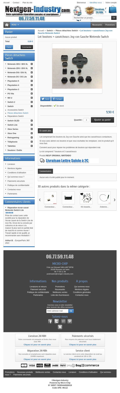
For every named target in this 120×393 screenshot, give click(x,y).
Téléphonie (12, 142)
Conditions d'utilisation (17, 173)
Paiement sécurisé (38, 289)
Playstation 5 (13, 81)
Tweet (45, 99)
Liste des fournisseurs (60, 295)
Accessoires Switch (16, 110)
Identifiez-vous (96, 3)
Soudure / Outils (15, 150)
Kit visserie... (86, 207)
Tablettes (12, 146)
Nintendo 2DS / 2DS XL (18, 68)
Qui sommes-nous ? (16, 177)
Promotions (110, 24)
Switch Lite (12, 125)
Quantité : (78, 120)
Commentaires (45, 171)
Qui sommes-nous (81, 287)
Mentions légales (15, 168)
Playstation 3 (13, 89)
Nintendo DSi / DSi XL (17, 72)
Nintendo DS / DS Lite (17, 77)
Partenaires (12, 194)
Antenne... (104, 207)
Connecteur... (50, 207)
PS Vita (11, 94)
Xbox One (12, 133)
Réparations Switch (16, 116)
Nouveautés (97, 24)
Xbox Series (13, 129)
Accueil (41, 31)
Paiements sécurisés (16, 181)
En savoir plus (45, 130)
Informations (12, 158)
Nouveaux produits (25, 372)
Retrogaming (13, 138)
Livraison (11, 164)
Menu (15, 24)
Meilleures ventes (60, 292)
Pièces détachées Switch (18, 113)
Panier (9, 32)
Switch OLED (13, 121)
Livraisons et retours (38, 287)
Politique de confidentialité (18, 185)
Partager (57, 99)
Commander (27, 47)
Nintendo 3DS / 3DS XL (18, 64)
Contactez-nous (14, 189)
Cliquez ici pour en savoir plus (37, 345)
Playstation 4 (13, 85)
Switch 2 (11, 102)
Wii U (10, 98)
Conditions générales (82, 292)
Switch (11, 106)
